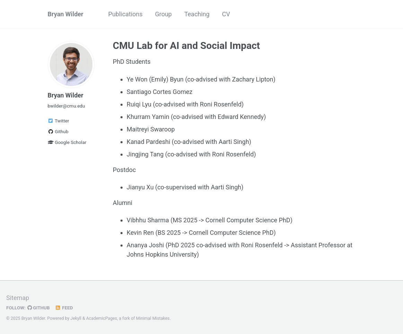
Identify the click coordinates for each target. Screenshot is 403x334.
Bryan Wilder (65, 14)
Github (58, 131)
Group (163, 14)
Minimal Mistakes (153, 318)
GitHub (38, 307)
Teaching (196, 14)
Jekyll (75, 318)
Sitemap (17, 297)
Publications (125, 14)
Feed (64, 307)
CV (226, 14)
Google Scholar (67, 142)
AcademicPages (101, 318)
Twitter (58, 120)
